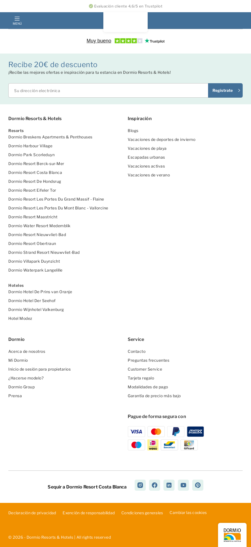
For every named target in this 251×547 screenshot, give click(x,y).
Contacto (136, 351)
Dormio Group (21, 386)
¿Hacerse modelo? (25, 378)
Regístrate (222, 90)
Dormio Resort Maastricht (32, 216)
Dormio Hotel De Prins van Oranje (40, 291)
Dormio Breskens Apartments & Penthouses (50, 137)
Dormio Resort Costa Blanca (35, 172)
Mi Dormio (18, 360)
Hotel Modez (20, 318)
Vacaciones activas (146, 166)
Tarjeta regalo (141, 378)
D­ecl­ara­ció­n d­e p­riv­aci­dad (32, 512)
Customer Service (145, 369)
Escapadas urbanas (146, 157)
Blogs (133, 130)
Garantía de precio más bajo (154, 395)
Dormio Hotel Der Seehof (32, 300)
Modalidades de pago (148, 386)
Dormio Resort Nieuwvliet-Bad (37, 234)
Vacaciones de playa (147, 148)
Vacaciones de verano (149, 175)
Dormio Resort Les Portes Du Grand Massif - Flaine (56, 199)
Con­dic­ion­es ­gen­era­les (142, 512)
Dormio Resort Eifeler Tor (32, 190)
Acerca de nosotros (26, 351)
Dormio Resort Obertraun (32, 243)
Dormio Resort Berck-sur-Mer (36, 163)
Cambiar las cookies (188, 512)
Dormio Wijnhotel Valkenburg (36, 309)
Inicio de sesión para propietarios (39, 369)
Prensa (15, 395)
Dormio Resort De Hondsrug (34, 181)
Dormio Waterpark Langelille (35, 270)
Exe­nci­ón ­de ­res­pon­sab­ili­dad (89, 512)
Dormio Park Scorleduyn (31, 154)
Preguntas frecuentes (148, 360)
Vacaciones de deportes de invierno (161, 139)
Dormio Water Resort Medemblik (39, 225)
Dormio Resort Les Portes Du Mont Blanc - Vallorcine (58, 208)
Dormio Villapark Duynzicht (34, 261)
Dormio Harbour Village (30, 145)
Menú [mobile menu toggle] (17, 24)
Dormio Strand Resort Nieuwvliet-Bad (44, 252)
